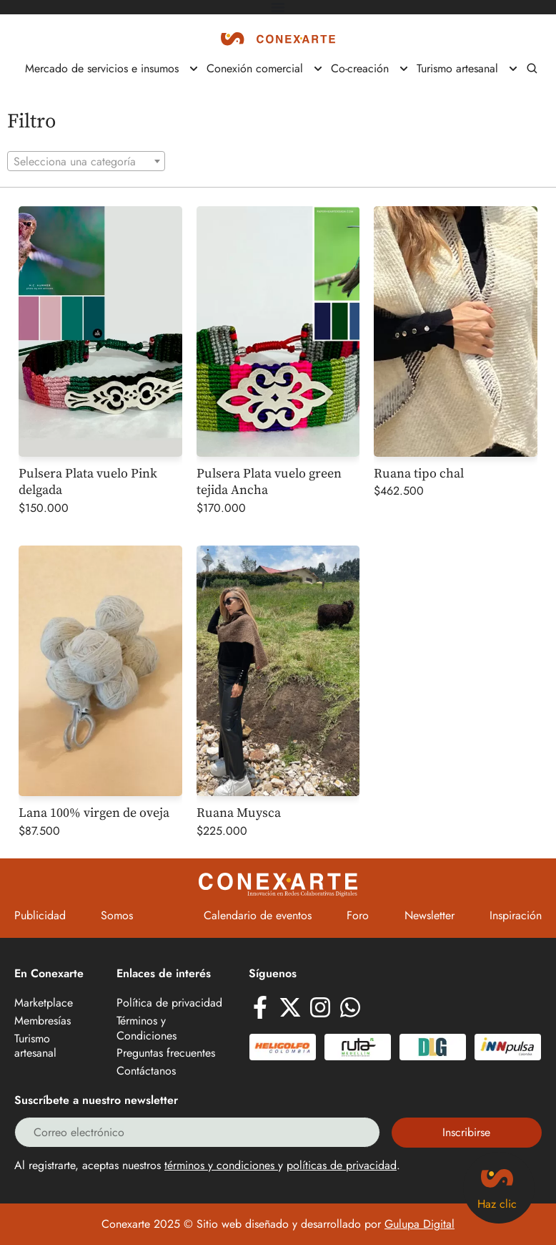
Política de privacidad (169, 1003)
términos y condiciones (221, 1165)
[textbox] (86, 162)
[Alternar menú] (278, 7)
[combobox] (86, 161)
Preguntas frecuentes (165, 1053)
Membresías (42, 1021)
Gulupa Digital (419, 1224)
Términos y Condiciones (146, 1029)
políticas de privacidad (342, 1165)
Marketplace (43, 1003)
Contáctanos (146, 1071)
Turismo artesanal (35, 1047)
